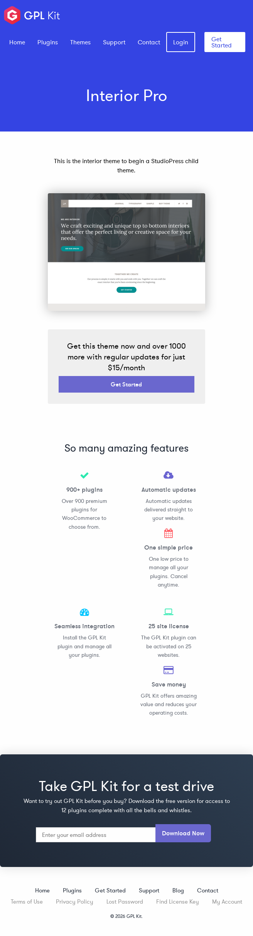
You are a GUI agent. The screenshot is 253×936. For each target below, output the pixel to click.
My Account (227, 901)
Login (180, 42)
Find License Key (177, 901)
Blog (178, 890)
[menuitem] (17, 42)
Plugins (47, 42)
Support (114, 42)
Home (17, 42)
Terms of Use (27, 901)
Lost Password (124, 901)
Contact (149, 42)
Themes (80, 42)
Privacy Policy (74, 901)
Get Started (221, 42)
